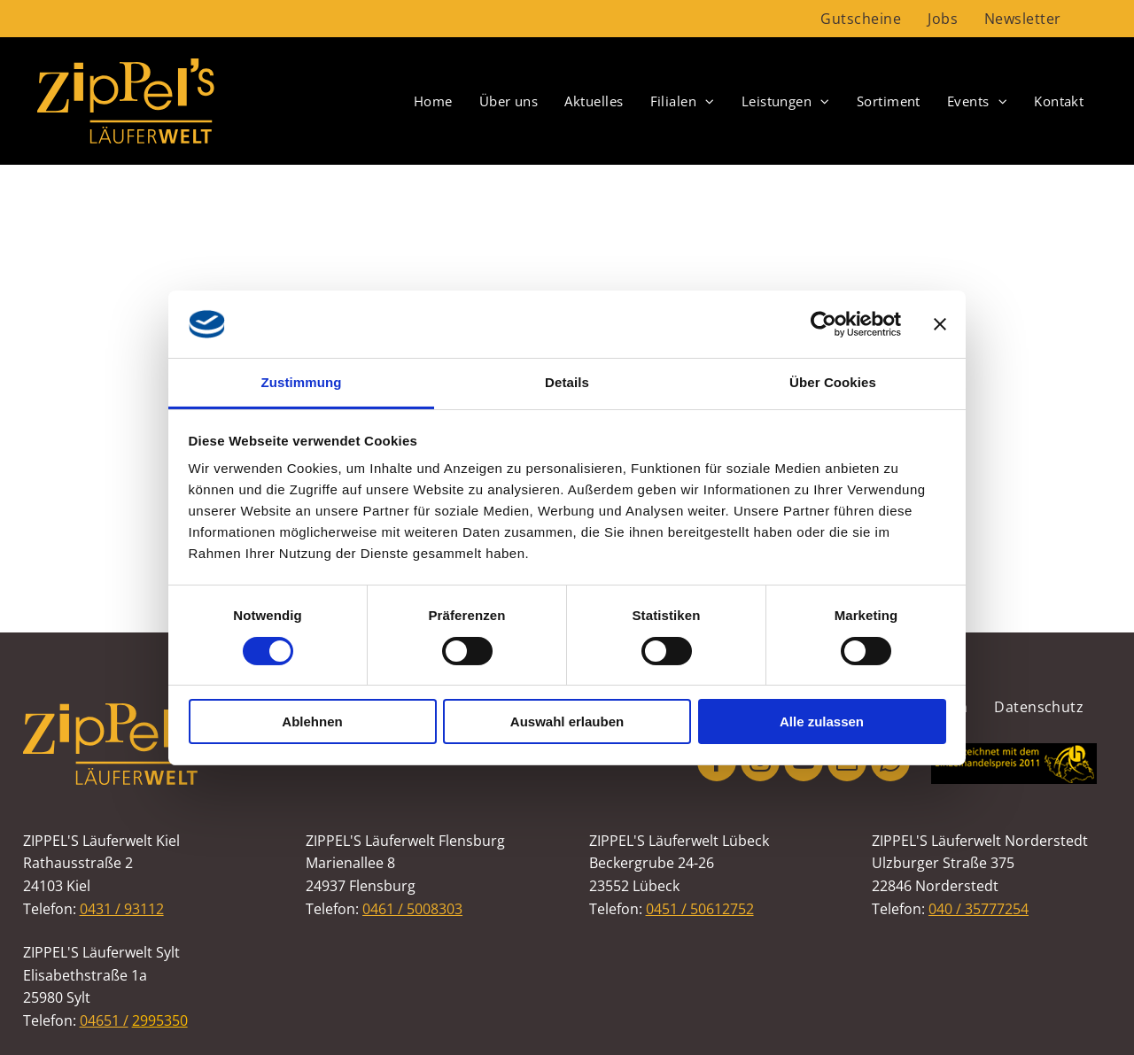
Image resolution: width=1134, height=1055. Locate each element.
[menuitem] (860, 18)
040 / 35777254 (978, 909)
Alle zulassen (822, 721)
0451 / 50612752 (700, 909)
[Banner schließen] (940, 324)
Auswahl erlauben (567, 721)
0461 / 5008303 (412, 909)
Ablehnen (312, 721)
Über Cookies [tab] (832, 382)
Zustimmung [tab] (301, 382)
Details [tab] (567, 382)
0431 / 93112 (122, 909)
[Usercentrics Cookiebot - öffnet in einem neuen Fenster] (823, 324)
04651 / (104, 1020)
